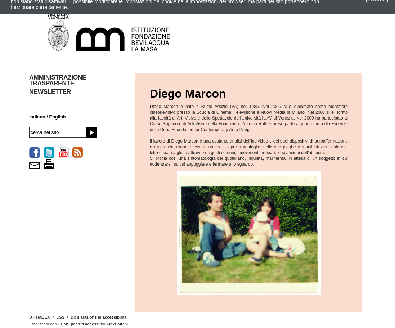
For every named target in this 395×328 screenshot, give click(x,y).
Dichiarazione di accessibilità (98, 317)
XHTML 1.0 (40, 317)
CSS (60, 317)
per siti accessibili (92, 324)
